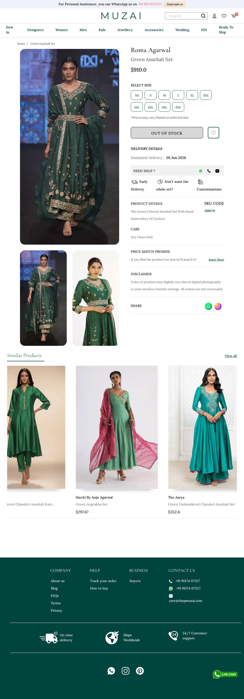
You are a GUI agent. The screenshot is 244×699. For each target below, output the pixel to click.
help (95, 570)
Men (83, 30)
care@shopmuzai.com (185, 598)
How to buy (99, 588)
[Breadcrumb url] (21, 43)
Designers (35, 30)
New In (9, 29)
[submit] (213, 132)
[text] (186, 15)
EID (204, 30)
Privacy (56, 610)
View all (231, 356)
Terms (56, 603)
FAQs (55, 596)
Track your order (103, 581)
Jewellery (125, 30)
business (138, 570)
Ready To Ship (226, 29)
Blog (54, 588)
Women (62, 30)
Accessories (154, 30)
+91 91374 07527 (184, 581)
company (60, 570)
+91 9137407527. (150, 4)
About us (58, 581)
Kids (102, 30)
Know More (216, 259)
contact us (181, 570)
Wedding (182, 30)
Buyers (135, 581)
